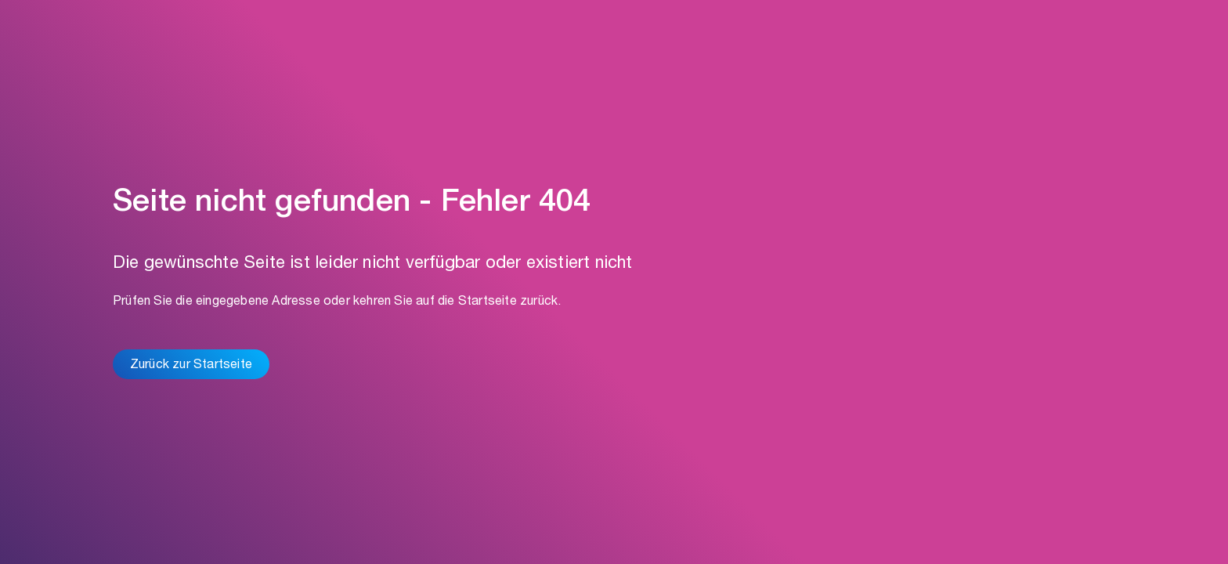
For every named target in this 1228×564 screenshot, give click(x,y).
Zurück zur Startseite (191, 366)
